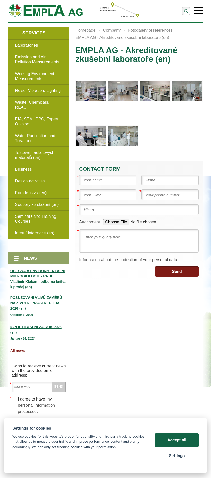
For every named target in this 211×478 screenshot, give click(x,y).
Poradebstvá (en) (31, 192)
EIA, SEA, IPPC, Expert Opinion (36, 121)
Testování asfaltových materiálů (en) (34, 155)
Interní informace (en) (34, 233)
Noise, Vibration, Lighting (38, 90)
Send (177, 271)
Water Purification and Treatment (35, 138)
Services (34, 33)
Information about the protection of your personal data (128, 260)
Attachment (89, 222)
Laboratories (26, 45)
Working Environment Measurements (34, 76)
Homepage (85, 30)
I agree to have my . (36, 405)
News (30, 258)
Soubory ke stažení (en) (37, 204)
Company (112, 30)
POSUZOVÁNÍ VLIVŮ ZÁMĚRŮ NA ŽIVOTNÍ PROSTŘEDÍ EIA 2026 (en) (36, 303)
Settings (177, 455)
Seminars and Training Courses (35, 218)
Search (186, 11)
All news (17, 351)
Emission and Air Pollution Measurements (37, 59)
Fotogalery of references (150, 30)
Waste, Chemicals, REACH (32, 104)
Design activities (30, 181)
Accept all (177, 440)
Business (23, 169)
